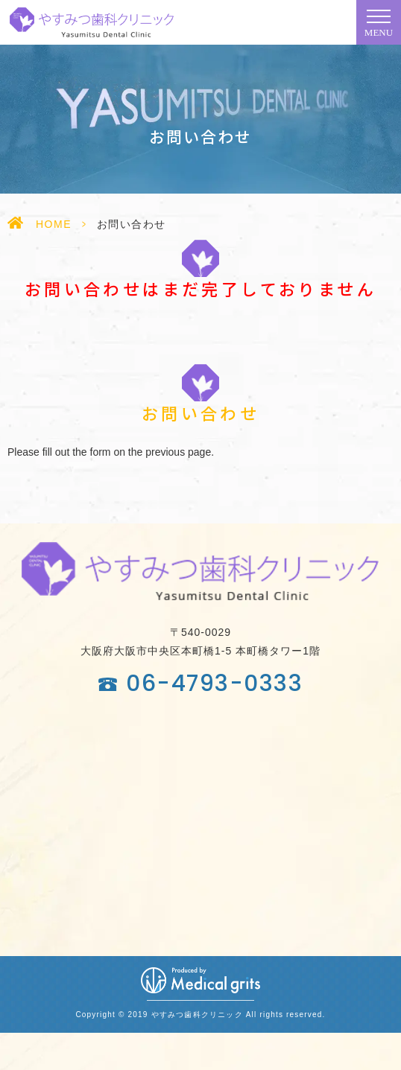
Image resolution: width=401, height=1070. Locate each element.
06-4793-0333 (214, 683)
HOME (54, 224)
